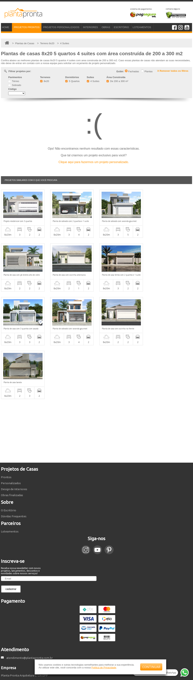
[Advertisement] (96, 377)
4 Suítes (93, 81)
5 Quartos (72, 81)
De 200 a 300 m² (117, 81)
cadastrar (10, 535)
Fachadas (132, 71)
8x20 (44, 81)
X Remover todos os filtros (172, 70)
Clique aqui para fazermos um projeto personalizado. (93, 162)
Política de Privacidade (103, 667)
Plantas (147, 71)
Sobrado (14, 85)
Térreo (13, 81)
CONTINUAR (151, 667)
